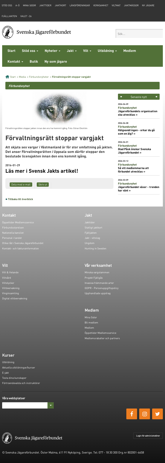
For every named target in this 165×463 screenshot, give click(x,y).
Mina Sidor (91, 317)
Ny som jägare (55, 61)
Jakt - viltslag (92, 237)
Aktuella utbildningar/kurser (18, 367)
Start (11, 50)
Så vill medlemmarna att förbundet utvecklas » (133, 169)
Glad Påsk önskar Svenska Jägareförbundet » (134, 150)
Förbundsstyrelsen (13, 227)
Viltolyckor (8, 282)
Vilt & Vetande (10, 272)
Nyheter (52, 50)
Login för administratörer (148, 435)
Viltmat (116, 5)
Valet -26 (26, 16)
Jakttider (45, 5)
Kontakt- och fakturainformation (20, 248)
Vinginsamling (10, 293)
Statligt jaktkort (93, 227)
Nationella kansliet (13, 232)
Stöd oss (30, 50)
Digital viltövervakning (14, 298)
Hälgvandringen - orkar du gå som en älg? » (136, 131)
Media (22, 76)
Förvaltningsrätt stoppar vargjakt (71, 76)
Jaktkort (60, 5)
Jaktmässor (131, 5)
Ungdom (90, 243)
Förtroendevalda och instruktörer (21, 383)
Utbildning (107, 50)
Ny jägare (148, 5)
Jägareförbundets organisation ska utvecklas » (137, 112)
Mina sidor (29, 5)
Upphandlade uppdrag (98, 293)
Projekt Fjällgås (94, 277)
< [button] (121, 97)
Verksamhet (100, 5)
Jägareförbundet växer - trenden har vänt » (138, 188)
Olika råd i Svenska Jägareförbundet (22, 243)
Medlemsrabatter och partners (102, 338)
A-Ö (17, 5)
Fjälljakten (9, 16)
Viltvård (6, 277)
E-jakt (5, 372)
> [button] (156, 97)
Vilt (87, 50)
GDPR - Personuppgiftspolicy (101, 288)
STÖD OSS (7, 5)
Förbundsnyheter (39, 76)
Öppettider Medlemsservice (18, 222)
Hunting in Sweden (95, 248)
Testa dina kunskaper (14, 377)
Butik (34, 61)
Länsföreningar (80, 5)
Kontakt (15, 61)
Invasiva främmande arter (99, 282)
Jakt (72, 50)
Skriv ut (42, 184)
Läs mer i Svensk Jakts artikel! (41, 170)
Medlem (129, 50)
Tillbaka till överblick (20, 199)
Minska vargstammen (97, 272)
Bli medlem (91, 322)
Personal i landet (12, 237)
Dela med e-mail (21, 184)
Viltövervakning (11, 288)
